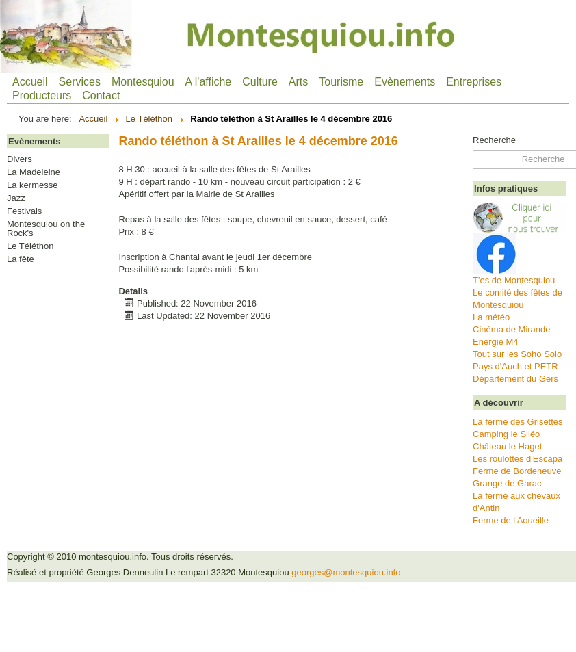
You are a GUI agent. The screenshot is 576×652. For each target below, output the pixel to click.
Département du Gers (515, 379)
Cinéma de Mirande (511, 329)
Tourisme (341, 82)
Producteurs (41, 95)
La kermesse (32, 185)
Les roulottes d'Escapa (517, 459)
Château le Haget (507, 446)
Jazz (16, 198)
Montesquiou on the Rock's (46, 229)
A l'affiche (208, 82)
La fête (20, 259)
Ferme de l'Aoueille (511, 520)
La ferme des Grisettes (518, 422)
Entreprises (473, 82)
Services (80, 82)
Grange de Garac (507, 483)
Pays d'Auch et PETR (515, 366)
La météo (491, 317)
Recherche (494, 140)
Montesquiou (143, 82)
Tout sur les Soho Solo (517, 354)
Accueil (30, 82)
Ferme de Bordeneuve (517, 471)
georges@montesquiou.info (345, 572)
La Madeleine (33, 172)
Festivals (24, 211)
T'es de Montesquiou (514, 280)
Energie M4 (495, 342)
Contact (101, 95)
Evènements (404, 82)
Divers (19, 159)
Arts (298, 82)
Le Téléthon (30, 246)
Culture (260, 82)
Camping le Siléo (506, 434)
